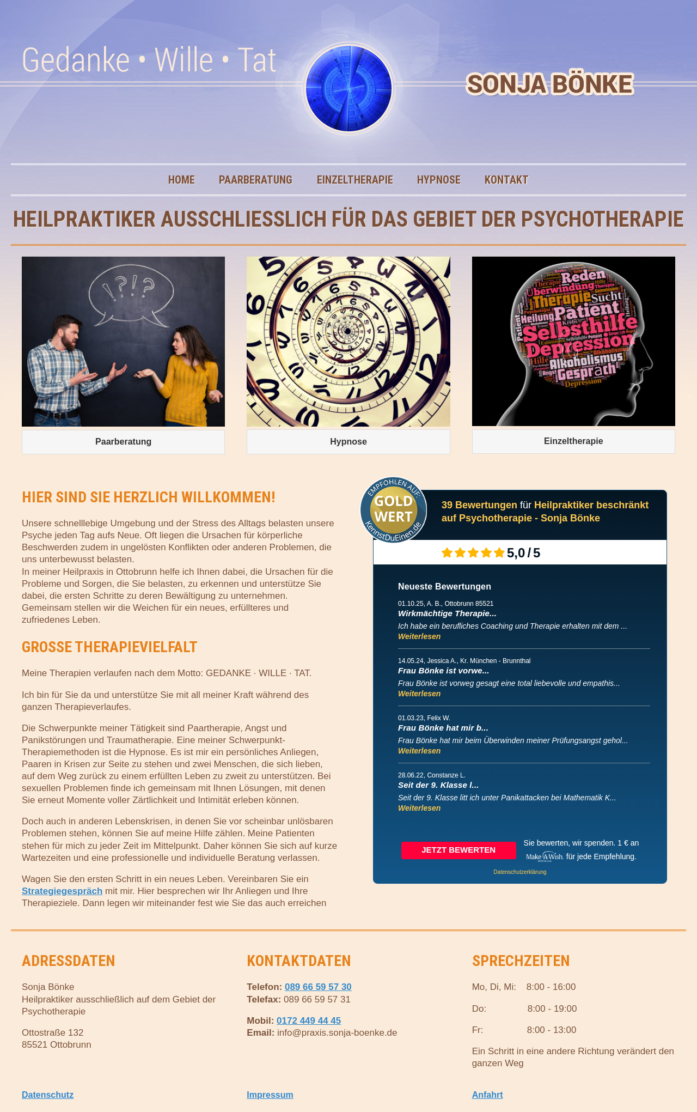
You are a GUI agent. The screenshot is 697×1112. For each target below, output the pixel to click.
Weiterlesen (419, 636)
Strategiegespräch (62, 891)
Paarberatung (261, 179)
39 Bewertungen (479, 505)
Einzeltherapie (355, 179)
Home (187, 179)
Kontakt (512, 179)
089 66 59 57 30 (318, 987)
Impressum (270, 1094)
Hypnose (444, 179)
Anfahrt (487, 1094)
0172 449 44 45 (309, 1021)
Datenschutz (48, 1094)
